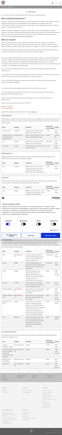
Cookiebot (34, 112)
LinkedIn (16, 141)
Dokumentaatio (25, 420)
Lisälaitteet (44, 401)
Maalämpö (4, 387)
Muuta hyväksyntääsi (7, 108)
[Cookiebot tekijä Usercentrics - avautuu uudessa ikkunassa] (53, 198)
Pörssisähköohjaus (46, 405)
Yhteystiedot (25, 414)
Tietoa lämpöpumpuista (7, 410)
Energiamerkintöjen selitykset (29, 418)
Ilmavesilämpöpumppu (27, 390)
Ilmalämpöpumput (46, 394)
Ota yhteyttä (25, 410)
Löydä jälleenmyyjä (26, 412)
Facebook (19, 377)
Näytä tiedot (53, 230)
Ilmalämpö (24, 387)
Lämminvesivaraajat (46, 397)
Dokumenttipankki (46, 406)
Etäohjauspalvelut (46, 403)
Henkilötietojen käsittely (51, 432)
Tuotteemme (45, 387)
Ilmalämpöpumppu (26, 392)
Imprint (59, 432)
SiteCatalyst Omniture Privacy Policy (23, 36)
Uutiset (4, 375)
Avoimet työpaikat (21, 375)
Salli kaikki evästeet (50, 235)
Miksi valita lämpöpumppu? (8, 417)
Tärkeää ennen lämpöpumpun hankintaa (9, 415)
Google (16, 146)
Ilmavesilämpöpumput (47, 392)
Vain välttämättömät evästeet (11, 235)
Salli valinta (31, 235)
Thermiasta (35, 375)
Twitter (34, 377)
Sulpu (3, 377)
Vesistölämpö (5, 392)
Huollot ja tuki (25, 416)
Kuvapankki (5, 379)
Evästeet (59, 430)
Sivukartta (54, 430)
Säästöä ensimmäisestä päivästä (9, 419)
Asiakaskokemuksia (6, 421)
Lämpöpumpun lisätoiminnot (48, 399)
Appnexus (16, 317)
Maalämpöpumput (46, 390)
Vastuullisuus (50, 375)
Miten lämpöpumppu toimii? (8, 412)
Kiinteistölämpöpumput (47, 395)
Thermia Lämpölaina (7, 423)
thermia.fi (4, 7)
